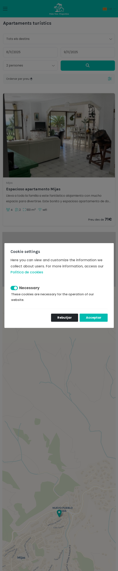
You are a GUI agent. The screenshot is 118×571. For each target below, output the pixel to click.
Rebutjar (64, 317)
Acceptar (93, 317)
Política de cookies (27, 272)
